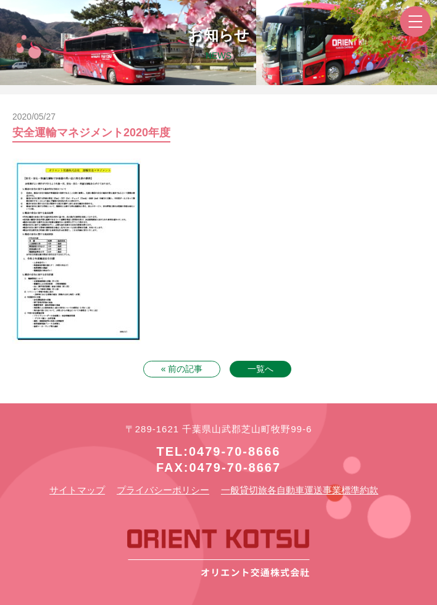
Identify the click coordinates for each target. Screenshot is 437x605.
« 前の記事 (182, 369)
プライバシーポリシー (163, 490)
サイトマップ (77, 490)
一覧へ (260, 369)
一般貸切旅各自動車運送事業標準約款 (299, 490)
